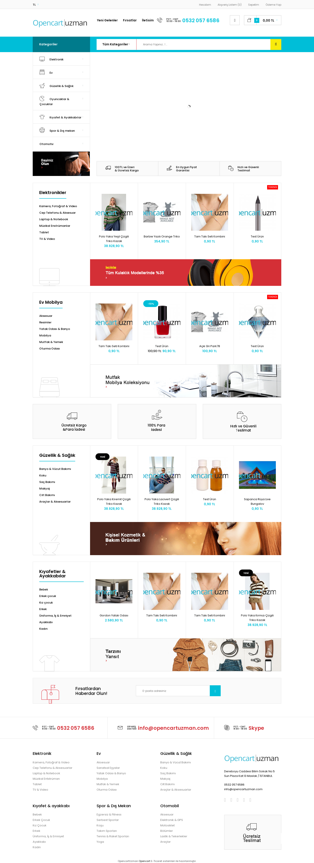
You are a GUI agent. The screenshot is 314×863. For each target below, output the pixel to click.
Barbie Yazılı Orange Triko (162, 236)
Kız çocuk (46, 602)
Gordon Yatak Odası (114, 615)
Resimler (45, 322)
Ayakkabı (46, 622)
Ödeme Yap (273, 5)
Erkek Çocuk (41, 820)
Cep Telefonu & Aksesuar (57, 213)
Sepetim (253, 5)
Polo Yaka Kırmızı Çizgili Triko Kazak (257, 617)
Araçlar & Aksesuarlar (55, 502)
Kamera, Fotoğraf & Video (58, 206)
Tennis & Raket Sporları (113, 836)
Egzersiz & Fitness (109, 814)
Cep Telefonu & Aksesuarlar (52, 768)
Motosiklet (167, 825)
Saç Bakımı (47, 482)
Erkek (43, 609)
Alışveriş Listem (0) (230, 5)
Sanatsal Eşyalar (108, 768)
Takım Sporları (107, 831)
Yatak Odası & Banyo (54, 329)
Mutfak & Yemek (51, 342)
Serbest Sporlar (108, 820)
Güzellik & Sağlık (57, 455)
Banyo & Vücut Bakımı (55, 469)
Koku (42, 475)
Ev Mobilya (51, 302)
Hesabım (205, 5)
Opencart (144, 861)
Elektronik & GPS (171, 820)
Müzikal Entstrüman (46, 779)
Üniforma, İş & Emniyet (55, 616)
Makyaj (44, 488)
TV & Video (47, 239)
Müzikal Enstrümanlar (54, 226)
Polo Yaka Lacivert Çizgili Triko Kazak (162, 501)
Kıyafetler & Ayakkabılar (52, 574)
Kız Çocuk (39, 825)
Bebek (43, 589)
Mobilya (45, 335)
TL (34, 5)
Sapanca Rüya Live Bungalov (257, 501)
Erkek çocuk (47, 596)
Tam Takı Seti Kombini (209, 236)
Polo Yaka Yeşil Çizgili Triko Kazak (114, 238)
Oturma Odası (49, 348)
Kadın (43, 629)
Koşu (100, 825)
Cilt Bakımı (47, 495)
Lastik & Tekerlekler (173, 836)
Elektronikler (52, 193)
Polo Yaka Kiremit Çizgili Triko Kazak (114, 501)
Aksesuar (45, 316)
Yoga (100, 842)
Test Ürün (257, 236)
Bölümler (166, 831)
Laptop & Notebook (53, 219)
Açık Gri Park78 (209, 346)
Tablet (44, 232)
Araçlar (165, 842)
